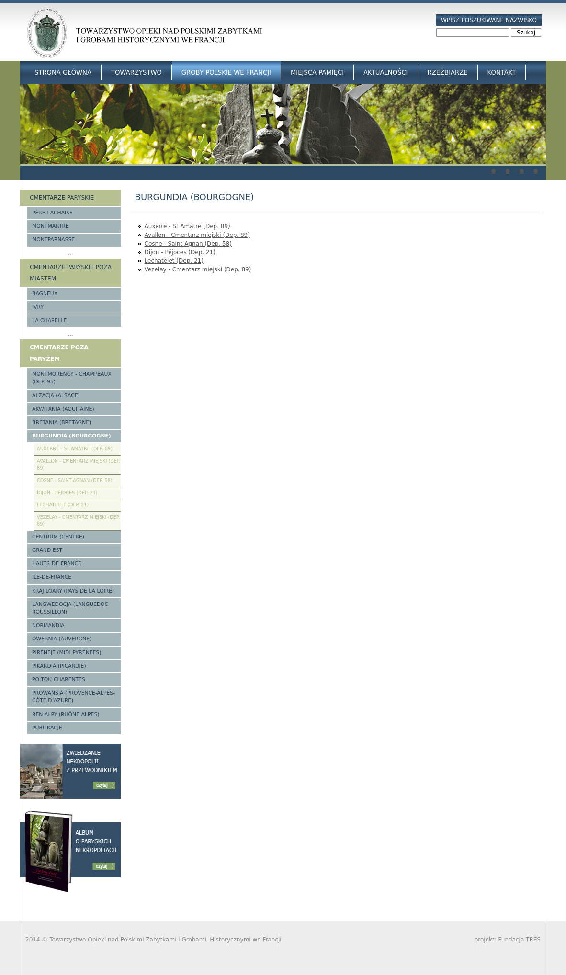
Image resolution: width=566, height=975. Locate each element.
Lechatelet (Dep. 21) (174, 261)
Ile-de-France (51, 577)
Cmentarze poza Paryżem (59, 353)
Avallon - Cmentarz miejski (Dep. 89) (197, 235)
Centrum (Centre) (58, 537)
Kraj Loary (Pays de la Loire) (73, 591)
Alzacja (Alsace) (56, 395)
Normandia (48, 625)
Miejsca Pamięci (317, 72)
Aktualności (385, 72)
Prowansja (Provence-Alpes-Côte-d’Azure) (73, 697)
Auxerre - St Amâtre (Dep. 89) (187, 226)
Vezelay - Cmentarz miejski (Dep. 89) (198, 269)
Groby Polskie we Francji (226, 72)
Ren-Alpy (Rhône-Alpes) (65, 714)
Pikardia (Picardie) (59, 666)
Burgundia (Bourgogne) (71, 436)
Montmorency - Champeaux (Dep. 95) (72, 378)
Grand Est (47, 550)
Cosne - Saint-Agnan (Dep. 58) (188, 243)
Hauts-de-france (56, 563)
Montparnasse (53, 239)
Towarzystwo (136, 72)
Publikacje (47, 728)
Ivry (38, 307)
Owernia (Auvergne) (61, 639)
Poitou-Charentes (58, 679)
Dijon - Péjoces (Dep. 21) (180, 252)
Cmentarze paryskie (62, 197)
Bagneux (44, 294)
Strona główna (62, 72)
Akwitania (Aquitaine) (63, 409)
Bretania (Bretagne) (61, 422)
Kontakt (501, 72)
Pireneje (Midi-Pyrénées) (66, 653)
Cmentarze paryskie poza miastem (71, 273)
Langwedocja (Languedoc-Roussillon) (71, 608)
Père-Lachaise (52, 213)
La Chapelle (49, 320)
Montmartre (50, 226)
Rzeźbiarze (448, 72)
